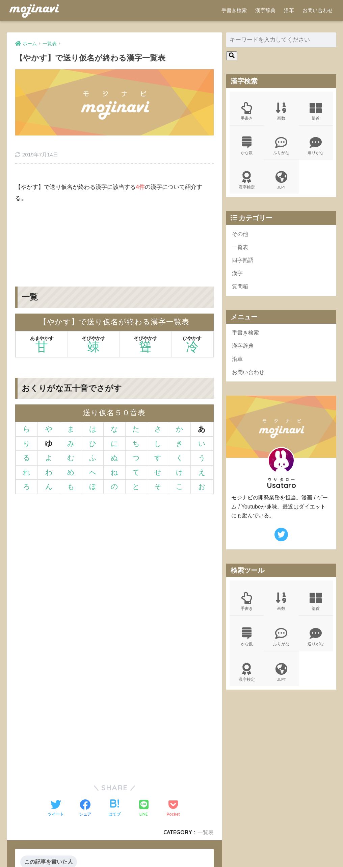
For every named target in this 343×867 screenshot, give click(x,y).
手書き (246, 112)
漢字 (237, 279)
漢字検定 (246, 183)
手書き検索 (234, 10)
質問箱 (240, 292)
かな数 (246, 147)
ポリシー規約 (170, 850)
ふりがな (281, 147)
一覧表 (240, 251)
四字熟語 (243, 265)
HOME (172, 840)
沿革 (289, 10)
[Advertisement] (114, 225)
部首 (316, 112)
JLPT (281, 183)
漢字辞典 (265, 10)
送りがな (316, 147)
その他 (240, 237)
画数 (281, 112)
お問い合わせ (317, 10)
